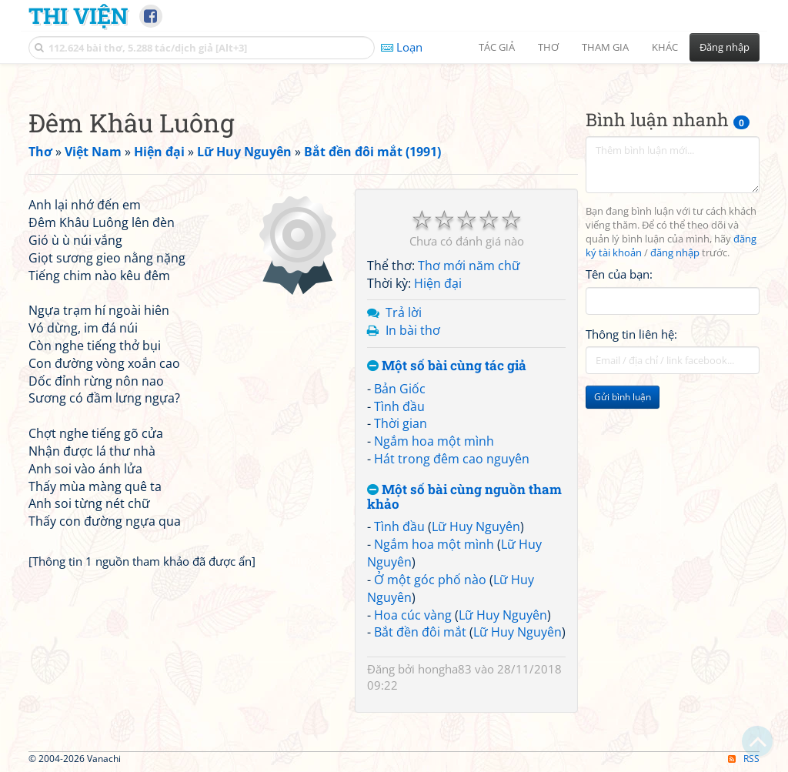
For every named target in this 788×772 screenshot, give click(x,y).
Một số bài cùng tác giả (446, 366)
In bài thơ (413, 330)
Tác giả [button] (497, 47)
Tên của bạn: (619, 274)
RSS (744, 758)
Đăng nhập (725, 47)
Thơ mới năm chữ (469, 265)
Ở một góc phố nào (430, 579)
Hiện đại (438, 283)
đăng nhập (675, 252)
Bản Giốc (400, 388)
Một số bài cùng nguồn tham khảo (464, 497)
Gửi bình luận (622, 396)
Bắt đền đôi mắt (420, 631)
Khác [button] (665, 47)
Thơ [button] (548, 47)
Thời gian (400, 423)
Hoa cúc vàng (413, 615)
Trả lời (404, 312)
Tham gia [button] (605, 47)
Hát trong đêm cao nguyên (451, 458)
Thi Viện (78, 15)
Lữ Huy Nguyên (476, 526)
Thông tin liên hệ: (631, 334)
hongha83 (445, 669)
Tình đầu (399, 406)
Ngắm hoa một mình (434, 441)
